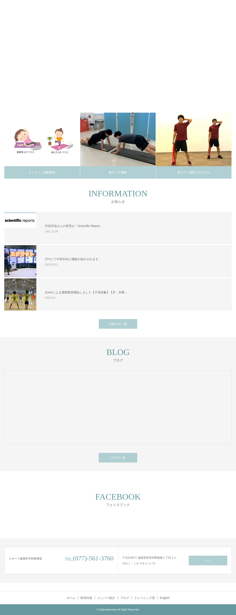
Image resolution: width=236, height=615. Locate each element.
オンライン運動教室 (42, 172)
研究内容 (86, 597)
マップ (208, 560)
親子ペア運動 (118, 172)
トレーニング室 (144, 597)
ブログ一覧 (118, 457)
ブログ (124, 597)
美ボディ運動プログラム (193, 172)
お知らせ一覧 (118, 323)
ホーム (70, 597)
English (165, 597)
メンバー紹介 (106, 597)
